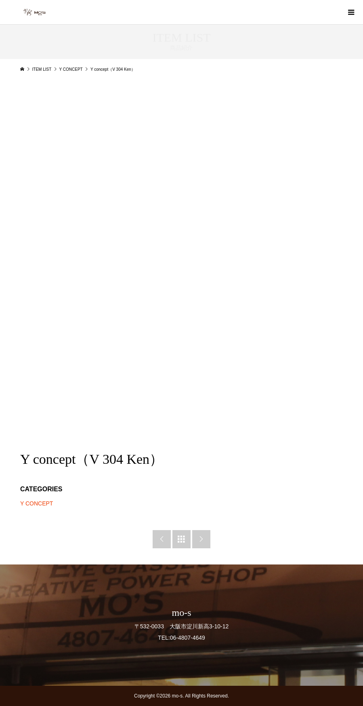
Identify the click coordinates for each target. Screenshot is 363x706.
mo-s (181, 612)
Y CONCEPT (36, 503)
